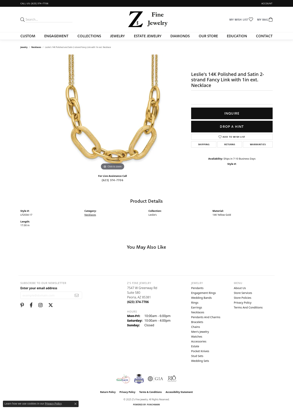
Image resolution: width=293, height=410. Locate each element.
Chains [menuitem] (195, 327)
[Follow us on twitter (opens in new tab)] (50, 305)
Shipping (204, 144)
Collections (89, 36)
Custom (27, 36)
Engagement (56, 36)
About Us (240, 288)
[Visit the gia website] (155, 379)
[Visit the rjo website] (172, 379)
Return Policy (108, 392)
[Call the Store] (138, 302)
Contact (264, 36)
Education (237, 36)
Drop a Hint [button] (232, 126)
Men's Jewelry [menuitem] (200, 332)
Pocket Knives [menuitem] (200, 351)
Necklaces (36, 47)
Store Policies (242, 298)
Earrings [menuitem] (196, 307)
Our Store (208, 36)
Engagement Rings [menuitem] (203, 293)
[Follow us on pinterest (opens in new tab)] (22, 305)
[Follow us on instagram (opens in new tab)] (40, 305)
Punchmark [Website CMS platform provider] (153, 404)
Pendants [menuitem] (197, 288)
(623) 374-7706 (112, 180)
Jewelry (117, 36)
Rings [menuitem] (194, 302)
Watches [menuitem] (196, 336)
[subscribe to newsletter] (77, 295)
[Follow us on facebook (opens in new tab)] (31, 305)
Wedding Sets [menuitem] (200, 361)
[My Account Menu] (267, 3)
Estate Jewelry (147, 36)
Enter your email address (38, 288)
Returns (229, 144)
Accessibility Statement (179, 392)
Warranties (258, 144)
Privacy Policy (242, 302)
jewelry (24, 47)
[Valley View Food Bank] (123, 379)
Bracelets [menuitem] (197, 322)
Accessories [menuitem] (198, 341)
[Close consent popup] (75, 404)
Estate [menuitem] (195, 346)
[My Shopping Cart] (265, 20)
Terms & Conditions (150, 392)
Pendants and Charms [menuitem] (205, 317)
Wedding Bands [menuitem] (201, 298)
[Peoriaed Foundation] (139, 379)
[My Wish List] (241, 20)
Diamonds (180, 36)
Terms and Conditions (248, 307)
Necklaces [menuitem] (197, 312)
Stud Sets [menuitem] (197, 356)
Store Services (243, 293)
